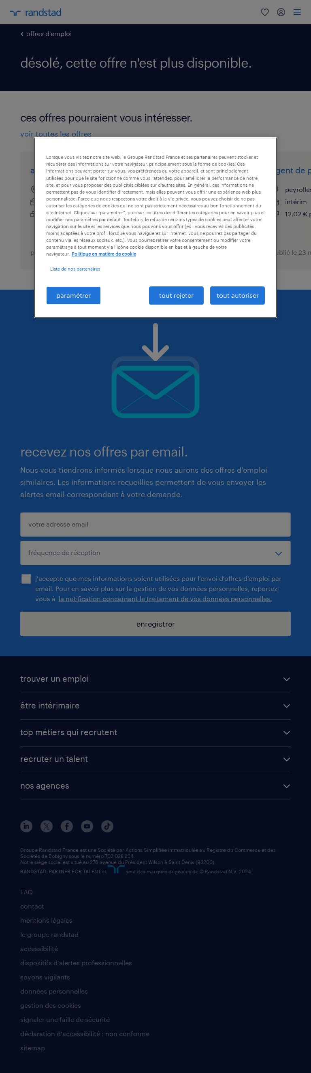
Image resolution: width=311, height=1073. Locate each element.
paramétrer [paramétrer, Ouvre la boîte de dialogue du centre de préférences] (73, 295)
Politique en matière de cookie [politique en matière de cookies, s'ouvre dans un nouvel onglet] (104, 253)
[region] (155, 227)
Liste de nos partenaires (75, 268)
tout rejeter (176, 295)
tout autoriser (238, 295)
